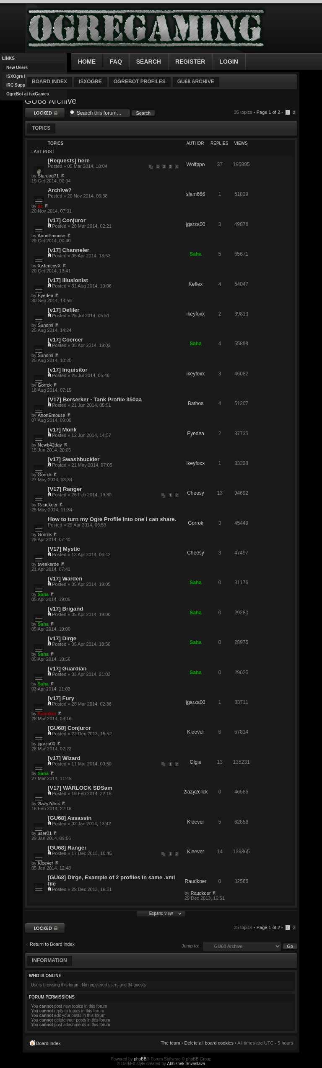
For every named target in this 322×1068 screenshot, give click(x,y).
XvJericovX (49, 265)
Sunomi (45, 325)
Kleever (195, 732)
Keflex (196, 284)
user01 (45, 833)
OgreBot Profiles (140, 82)
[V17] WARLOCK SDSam (80, 788)
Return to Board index (52, 944)
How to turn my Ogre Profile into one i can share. (112, 519)
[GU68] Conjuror (69, 728)
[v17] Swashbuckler (73, 459)
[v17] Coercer (65, 339)
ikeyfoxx (196, 314)
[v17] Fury (61, 698)
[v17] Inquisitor (68, 370)
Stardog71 (48, 175)
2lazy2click (195, 792)
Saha (196, 254)
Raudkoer (48, 504)
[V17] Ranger (65, 489)
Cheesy (195, 493)
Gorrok (45, 385)
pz (40, 205)
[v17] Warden (65, 578)
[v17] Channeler (68, 250)
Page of (268, 112)
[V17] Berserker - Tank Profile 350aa (95, 399)
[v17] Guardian (67, 668)
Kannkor (47, 713)
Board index (49, 82)
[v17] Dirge (62, 638)
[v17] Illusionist (68, 280)
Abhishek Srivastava (186, 1063)
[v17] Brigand (65, 609)
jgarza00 (195, 224)
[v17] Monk (62, 429)
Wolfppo (196, 164)
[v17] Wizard (64, 758)
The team (170, 1042)
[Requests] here (69, 160)
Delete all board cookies (209, 1042)
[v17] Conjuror (67, 220)
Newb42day (50, 444)
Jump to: (190, 945)
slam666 (195, 194)
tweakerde (48, 564)
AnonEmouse (51, 235)
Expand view (161, 913)
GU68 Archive (195, 82)
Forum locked (45, 113)
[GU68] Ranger (67, 848)
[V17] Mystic (64, 549)
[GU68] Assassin (69, 818)
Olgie (195, 762)
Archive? (59, 190)
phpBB (140, 1059)
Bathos (195, 403)
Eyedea (45, 295)
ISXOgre (90, 82)
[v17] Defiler (64, 310)
